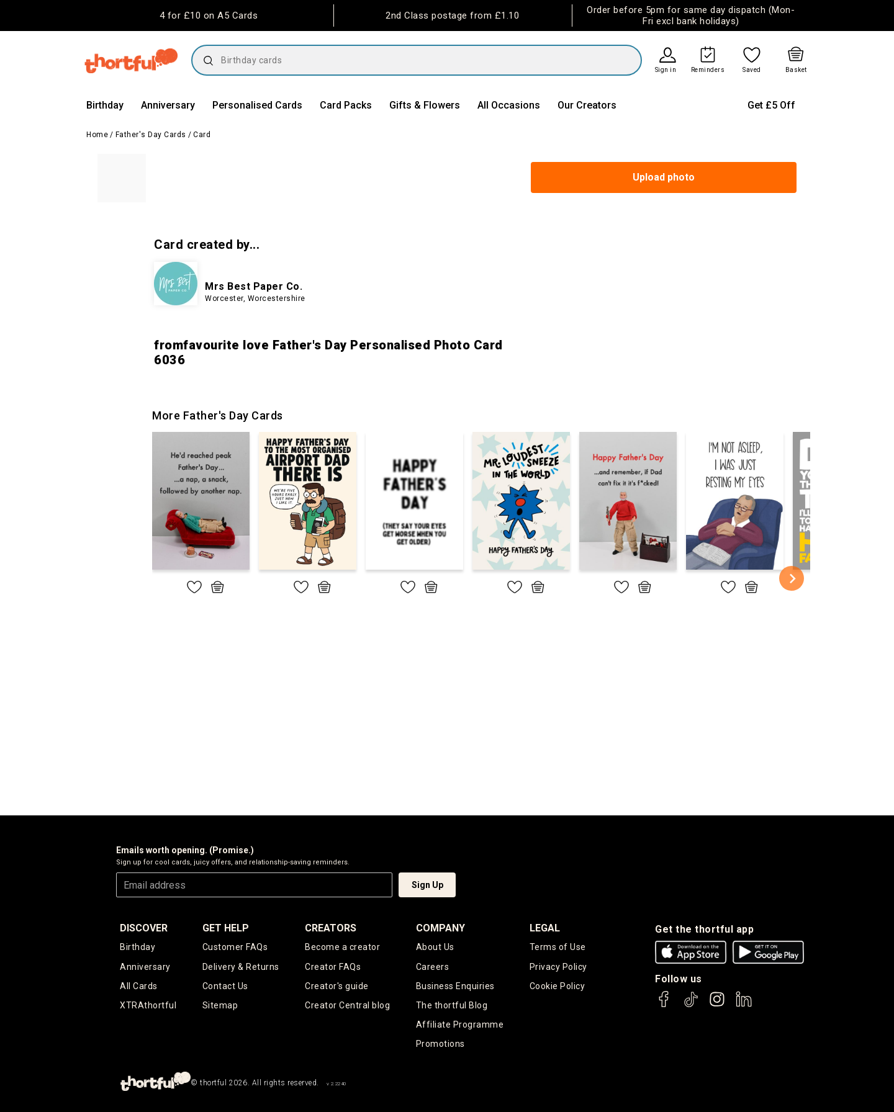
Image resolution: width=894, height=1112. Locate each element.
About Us (435, 947)
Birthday (105, 105)
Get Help (225, 928)
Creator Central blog (347, 1005)
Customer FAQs (235, 947)
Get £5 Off (771, 105)
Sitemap (220, 1005)
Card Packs (346, 105)
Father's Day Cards (150, 134)
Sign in (666, 70)
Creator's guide (337, 986)
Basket (796, 70)
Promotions (440, 1044)
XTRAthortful (148, 1005)
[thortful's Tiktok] (691, 1005)
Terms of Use (558, 947)
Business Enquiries (455, 986)
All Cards (139, 986)
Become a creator (342, 947)
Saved (752, 70)
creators (330, 928)
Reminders (708, 70)
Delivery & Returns (240, 967)
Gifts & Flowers (424, 105)
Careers (432, 967)
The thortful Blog (452, 1005)
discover (144, 928)
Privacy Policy (558, 967)
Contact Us (225, 986)
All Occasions (508, 105)
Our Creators (587, 105)
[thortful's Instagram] (717, 1005)
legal (545, 928)
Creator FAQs (333, 967)
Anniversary (168, 105)
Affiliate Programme (460, 1024)
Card (201, 134)
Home (97, 134)
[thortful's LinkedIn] (743, 1005)
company (440, 928)
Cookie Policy (557, 986)
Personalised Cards (257, 105)
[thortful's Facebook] (664, 1005)
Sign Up (427, 885)
